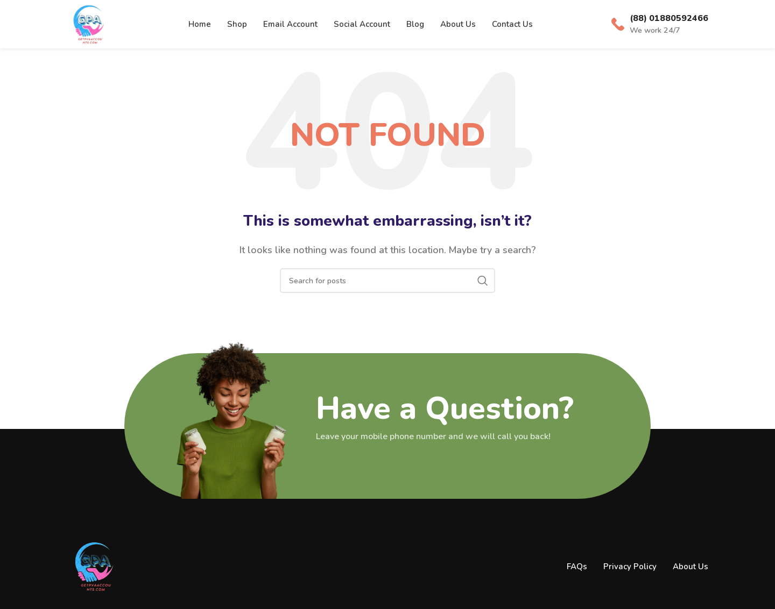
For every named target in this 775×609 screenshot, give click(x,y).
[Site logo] (88, 24)
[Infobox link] (659, 24)
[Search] (387, 280)
